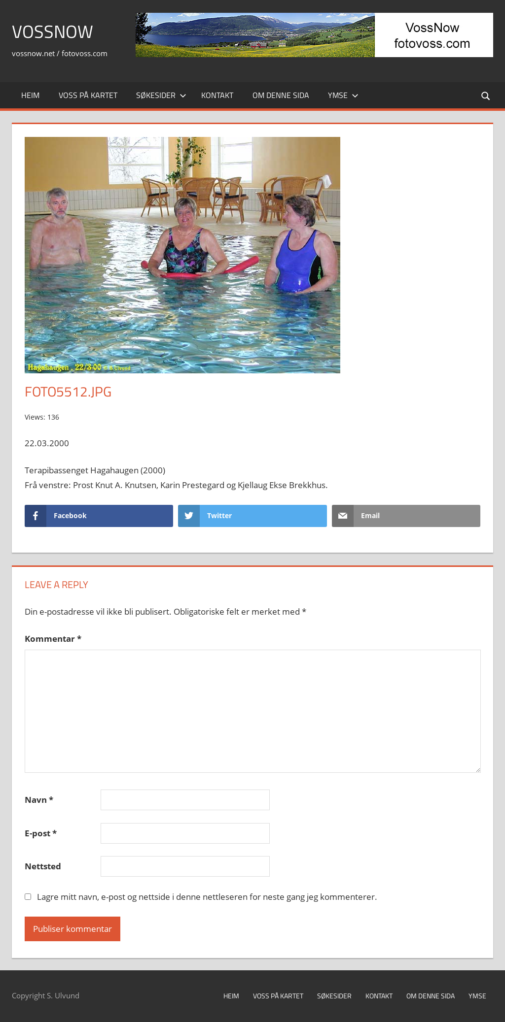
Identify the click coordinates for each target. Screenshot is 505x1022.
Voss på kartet (88, 95)
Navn (39, 799)
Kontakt (217, 95)
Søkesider (161, 95)
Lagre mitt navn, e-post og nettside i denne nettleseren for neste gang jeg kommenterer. (207, 896)
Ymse (343, 95)
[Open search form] (486, 95)
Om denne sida (280, 95)
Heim (30, 95)
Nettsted (43, 866)
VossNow (52, 31)
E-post (41, 833)
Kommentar (53, 638)
